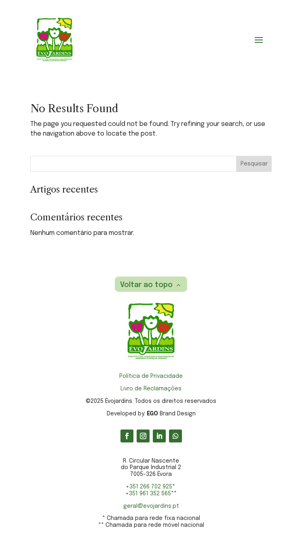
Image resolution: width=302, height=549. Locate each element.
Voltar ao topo (146, 285)
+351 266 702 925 (149, 487)
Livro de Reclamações (151, 389)
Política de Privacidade (151, 376)
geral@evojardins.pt (151, 506)
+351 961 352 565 (148, 494)
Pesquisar (254, 164)
